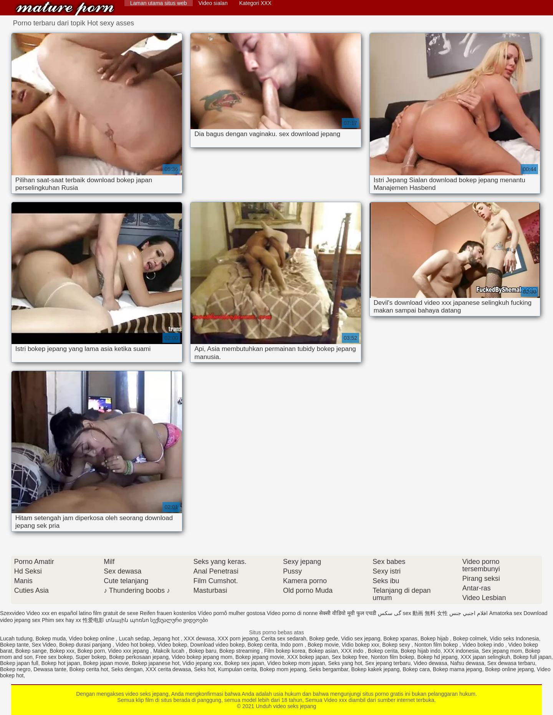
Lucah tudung (16, 638)
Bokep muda (51, 638)
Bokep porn (91, 651)
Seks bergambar (328, 669)
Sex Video (44, 645)
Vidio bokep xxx (360, 645)
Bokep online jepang (509, 669)
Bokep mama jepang (457, 669)
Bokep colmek (470, 638)
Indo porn (292, 645)
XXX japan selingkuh (485, 657)
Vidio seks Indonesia (514, 638)
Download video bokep (217, 645)
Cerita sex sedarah (283, 638)
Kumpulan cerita (237, 669)
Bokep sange (31, 651)
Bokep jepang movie (259, 657)
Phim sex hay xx (61, 620)
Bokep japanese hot (155, 663)
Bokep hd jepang (437, 657)
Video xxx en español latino (58, 613)
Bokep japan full (19, 663)
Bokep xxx (62, 651)
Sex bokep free (350, 657)
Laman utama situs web (158, 3)
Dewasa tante (49, 669)
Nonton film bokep (436, 645)
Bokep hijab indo (420, 651)
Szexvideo (12, 613)
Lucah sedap (134, 638)
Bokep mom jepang (283, 669)
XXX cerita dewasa (168, 669)
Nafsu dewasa (467, 663)
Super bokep (91, 657)
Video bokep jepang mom (202, 657)
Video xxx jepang (129, 651)
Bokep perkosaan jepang (139, 657)
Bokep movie (323, 645)
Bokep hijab (435, 638)
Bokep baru (203, 651)
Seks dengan (127, 669)
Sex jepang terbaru (388, 663)
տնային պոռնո (127, 620)
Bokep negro (15, 669)
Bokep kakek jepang (375, 669)
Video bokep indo (483, 645)
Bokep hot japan (60, 663)
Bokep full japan (532, 657)
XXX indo (353, 651)
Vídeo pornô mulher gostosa (231, 613)
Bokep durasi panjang (86, 645)
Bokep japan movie (106, 663)
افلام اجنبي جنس (468, 613)
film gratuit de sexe (116, 613)
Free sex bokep (54, 657)
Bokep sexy (396, 645)
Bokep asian (323, 651)
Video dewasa (430, 663)
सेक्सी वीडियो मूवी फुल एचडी (347, 613)
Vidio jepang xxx (202, 663)
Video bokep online (92, 638)
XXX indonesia (461, 651)
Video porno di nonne (292, 613)
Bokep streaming (240, 651)
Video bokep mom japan (296, 663)
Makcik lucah (169, 651)
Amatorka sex (505, 613)
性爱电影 (93, 620)
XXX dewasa (199, 638)
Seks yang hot (345, 663)
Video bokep (172, 645)
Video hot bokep (135, 645)
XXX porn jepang (237, 638)
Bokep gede (323, 638)
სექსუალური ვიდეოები (179, 620)
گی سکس (389, 613)
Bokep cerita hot (89, 669)
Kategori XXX (255, 3)
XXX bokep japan (308, 657)
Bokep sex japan (244, 663)
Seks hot (204, 669)
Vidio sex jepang (360, 638)
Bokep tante (14, 645)
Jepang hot (167, 638)
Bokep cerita (263, 645)
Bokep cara (416, 669)
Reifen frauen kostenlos (168, 613)
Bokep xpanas (400, 638)
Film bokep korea (284, 651)
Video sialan (213, 3)
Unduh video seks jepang (65, 8)
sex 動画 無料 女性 (425, 613)
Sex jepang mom (502, 651)
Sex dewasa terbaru (511, 663)
